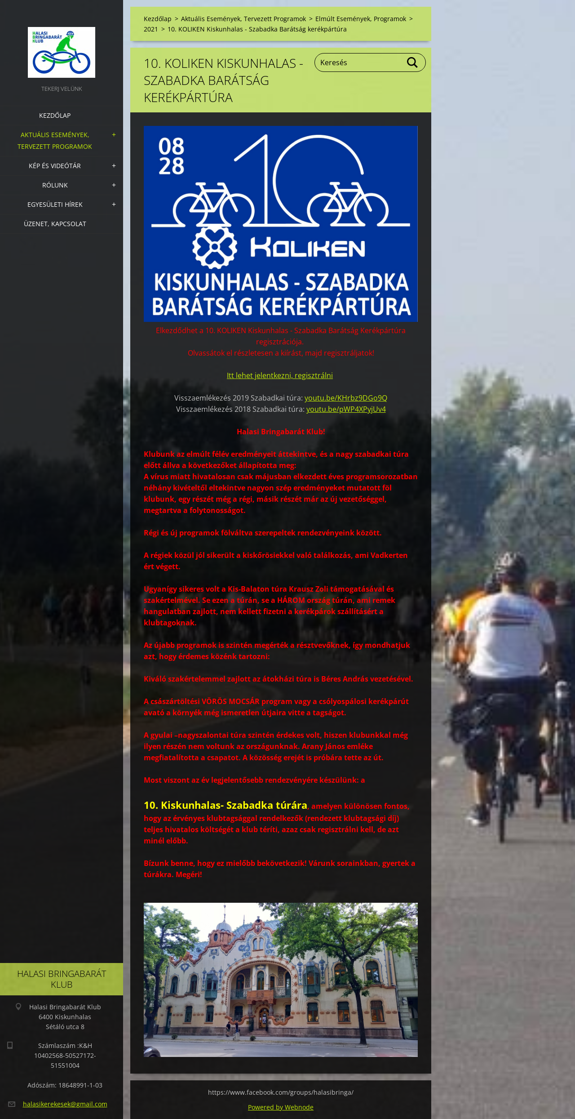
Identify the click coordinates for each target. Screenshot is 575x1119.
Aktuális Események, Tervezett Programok (55, 140)
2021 (151, 29)
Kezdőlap (55, 115)
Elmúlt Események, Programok (360, 18)
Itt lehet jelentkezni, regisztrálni (280, 375)
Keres (413, 62)
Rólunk (55, 185)
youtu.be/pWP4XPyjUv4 (346, 409)
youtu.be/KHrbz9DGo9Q (346, 398)
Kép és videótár (55, 165)
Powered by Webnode (281, 1107)
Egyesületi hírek (55, 204)
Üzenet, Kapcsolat (55, 223)
